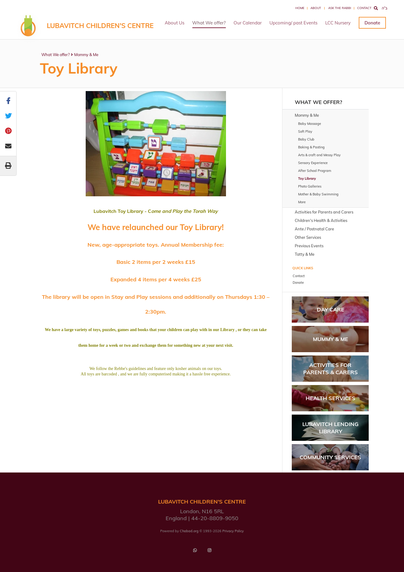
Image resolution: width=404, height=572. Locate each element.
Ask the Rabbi (339, 8)
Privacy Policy (233, 531)
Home (299, 8)
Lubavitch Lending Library (330, 428)
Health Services (330, 398)
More (302, 202)
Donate (372, 23)
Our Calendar (248, 23)
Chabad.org (189, 531)
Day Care (330, 309)
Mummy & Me (330, 339)
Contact (364, 8)
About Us (174, 23)
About (315, 8)
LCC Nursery (338, 23)
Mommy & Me (86, 54)
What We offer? (209, 23)
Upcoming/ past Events (293, 23)
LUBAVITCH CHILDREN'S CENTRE (100, 25)
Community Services (330, 457)
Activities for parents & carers (330, 368)
